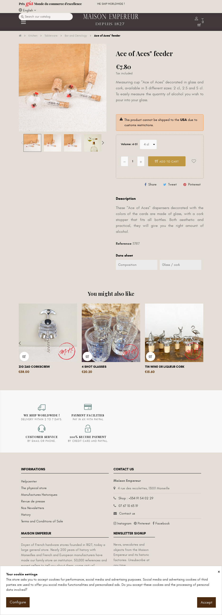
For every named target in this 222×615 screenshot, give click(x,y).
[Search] (46, 16)
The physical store (34, 488)
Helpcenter (29, 481)
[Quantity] (132, 161)
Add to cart (167, 161)
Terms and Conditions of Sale (42, 521)
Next (103, 143)
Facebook (162, 523)
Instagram (124, 523)
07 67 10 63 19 (128, 506)
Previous (22, 143)
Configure (18, 602)
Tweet (172, 184)
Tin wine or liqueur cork (164, 367)
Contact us (127, 513)
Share (152, 184)
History (26, 515)
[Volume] (148, 144)
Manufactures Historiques (39, 495)
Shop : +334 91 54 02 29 (135, 498)
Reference (123, 244)
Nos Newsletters (32, 508)
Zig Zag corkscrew (34, 367)
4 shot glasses (94, 367)
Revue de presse (33, 501)
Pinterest (194, 184)
